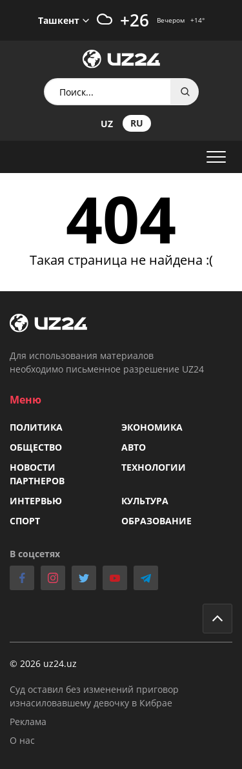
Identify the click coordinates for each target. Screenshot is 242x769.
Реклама (28, 721)
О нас (22, 740)
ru (136, 123)
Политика (36, 427)
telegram (146, 578)
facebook (22, 578)
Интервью (36, 501)
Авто (133, 447)
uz (107, 124)
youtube (115, 578)
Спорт (25, 521)
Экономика (152, 427)
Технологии (153, 467)
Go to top (217, 618)
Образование (156, 521)
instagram (53, 578)
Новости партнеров (37, 474)
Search (185, 91)
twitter (84, 578)
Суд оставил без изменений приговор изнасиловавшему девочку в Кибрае (94, 696)
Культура (144, 501)
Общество (36, 447)
